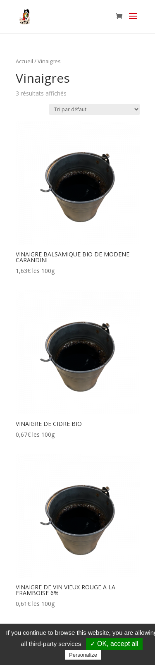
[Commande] (94, 109)
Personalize (83, 655)
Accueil (24, 61)
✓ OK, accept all (114, 643)
